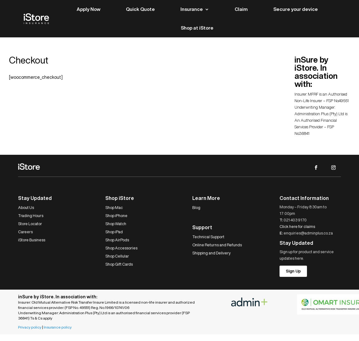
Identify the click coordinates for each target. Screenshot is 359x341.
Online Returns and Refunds (217, 245)
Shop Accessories (121, 248)
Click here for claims (297, 227)
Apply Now (88, 9)
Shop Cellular (117, 256)
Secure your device (295, 9)
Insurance (191, 9)
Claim (241, 9)
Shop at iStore (197, 28)
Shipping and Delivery (211, 253)
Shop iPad (114, 232)
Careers (25, 232)
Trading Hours (30, 216)
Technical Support (208, 237)
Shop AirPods (117, 240)
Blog (196, 208)
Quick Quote (140, 9)
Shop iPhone (116, 216)
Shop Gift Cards (119, 264)
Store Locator (30, 224)
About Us (26, 208)
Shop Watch (115, 224)
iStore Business (31, 240)
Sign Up (293, 271)
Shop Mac (114, 208)
